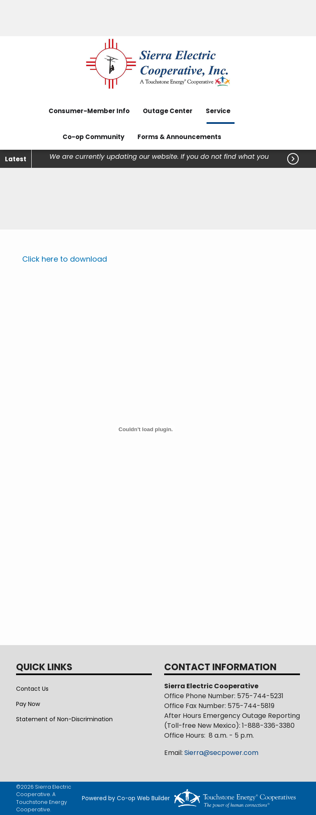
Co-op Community (93, 136)
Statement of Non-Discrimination (64, 719)
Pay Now (28, 704)
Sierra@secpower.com (221, 752)
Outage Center (168, 111)
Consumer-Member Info (89, 111)
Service (218, 111)
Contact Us (32, 689)
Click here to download (64, 259)
